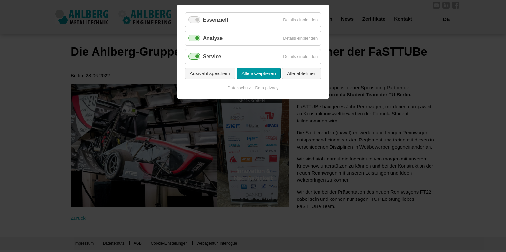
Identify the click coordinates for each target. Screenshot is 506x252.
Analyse (213, 38)
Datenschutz (239, 87)
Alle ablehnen (301, 73)
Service (212, 56)
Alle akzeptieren (258, 73)
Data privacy (266, 87)
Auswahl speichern (210, 73)
